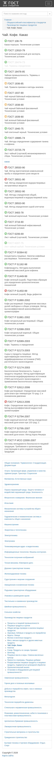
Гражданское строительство (15, 737)
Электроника (9, 541)
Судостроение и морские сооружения (19, 579)
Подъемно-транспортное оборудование (20, 590)
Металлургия (9, 697)
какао (7, 162)
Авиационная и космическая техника (19, 585)
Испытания (8, 503)
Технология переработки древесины (19, 702)
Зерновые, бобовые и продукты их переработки (26, 633)
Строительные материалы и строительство (21, 732)
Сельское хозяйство (12, 612)
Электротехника (10, 535)
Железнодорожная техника (15, 574)
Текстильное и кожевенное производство (20, 601)
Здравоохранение (11, 484)
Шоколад (11, 653)
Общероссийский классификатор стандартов (26, 22)
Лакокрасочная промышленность (17, 727)
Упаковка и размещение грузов (16, 596)
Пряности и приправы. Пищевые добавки (23, 660)
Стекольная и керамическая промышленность (23, 708)
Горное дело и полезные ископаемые (19, 683)
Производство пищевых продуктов (22, 25)
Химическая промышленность (16, 678)
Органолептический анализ (18, 667)
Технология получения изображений (19, 557)
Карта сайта (7, 755)
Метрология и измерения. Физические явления (23, 498)
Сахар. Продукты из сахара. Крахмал (22, 650)
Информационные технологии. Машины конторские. (25, 552)
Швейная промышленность (15, 607)
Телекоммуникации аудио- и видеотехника (21, 547)
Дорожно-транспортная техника (17, 568)
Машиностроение (11, 525)
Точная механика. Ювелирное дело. (18, 563)
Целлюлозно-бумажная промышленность (21, 721)
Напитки (10, 648)
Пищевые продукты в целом (18, 626)
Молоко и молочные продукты (19, 638)
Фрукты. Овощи (13, 635)
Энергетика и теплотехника (15, 530)
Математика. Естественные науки (18, 479)
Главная (7, 20)
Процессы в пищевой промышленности (23, 623)
